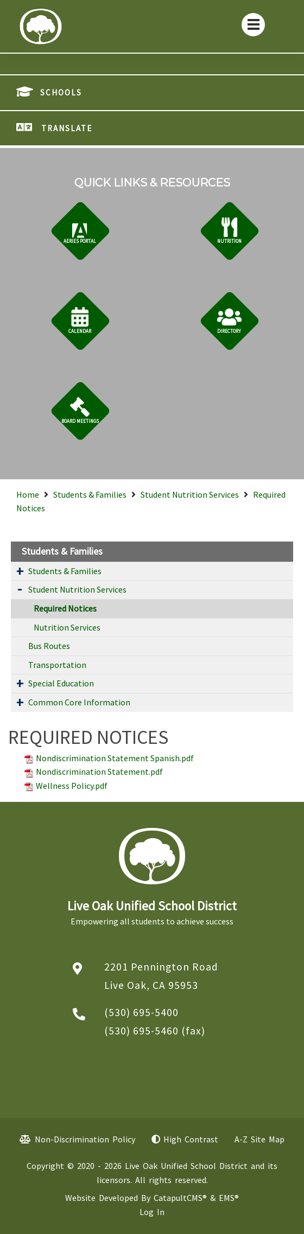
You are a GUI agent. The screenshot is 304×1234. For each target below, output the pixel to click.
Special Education (61, 683)
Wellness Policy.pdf (71, 785)
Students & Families (89, 494)
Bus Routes (49, 645)
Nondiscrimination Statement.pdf (99, 771)
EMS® (229, 1197)
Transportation (57, 664)
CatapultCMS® (180, 1197)
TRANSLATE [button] (66, 128)
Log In (152, 1211)
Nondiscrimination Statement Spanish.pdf (115, 758)
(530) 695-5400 (141, 1012)
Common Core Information (79, 702)
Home (27, 494)
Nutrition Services (67, 627)
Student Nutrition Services (190, 494)
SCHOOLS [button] (61, 92)
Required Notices (65, 608)
